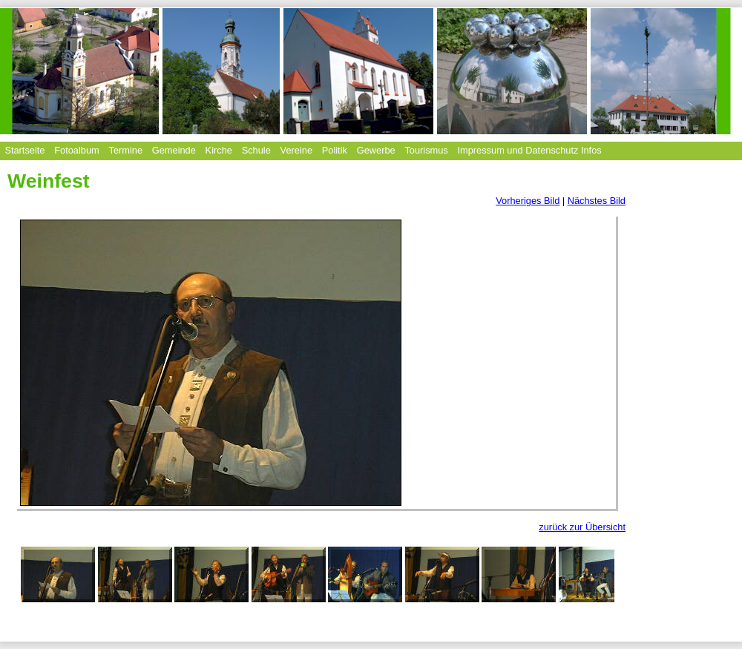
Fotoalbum (76, 150)
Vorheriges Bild (527, 200)
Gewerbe (376, 150)
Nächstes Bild (597, 200)
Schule (256, 150)
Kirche (219, 150)
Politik (334, 150)
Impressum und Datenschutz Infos (530, 150)
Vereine (296, 150)
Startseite (24, 150)
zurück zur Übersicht (582, 527)
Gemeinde (174, 150)
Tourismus (425, 150)
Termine (125, 150)
